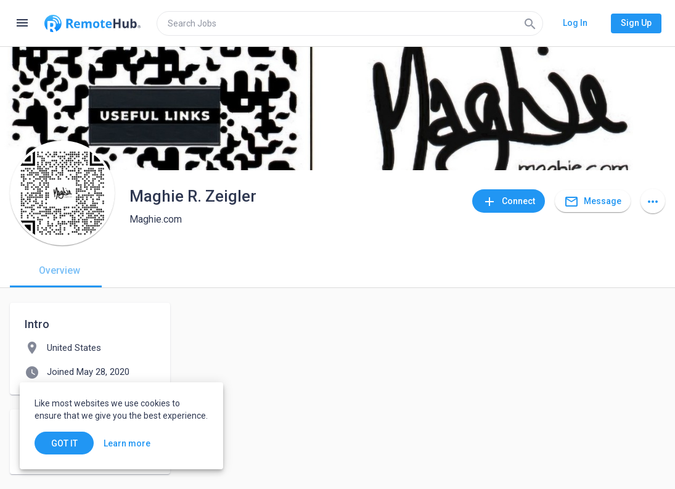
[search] (350, 23)
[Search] (530, 23)
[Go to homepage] (92, 23)
